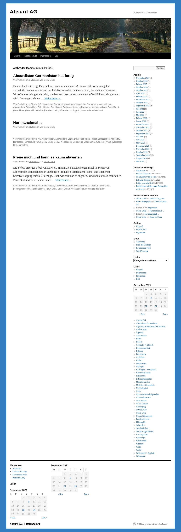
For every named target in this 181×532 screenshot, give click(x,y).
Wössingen (117, 142)
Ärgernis (139, 332)
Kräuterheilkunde (143, 372)
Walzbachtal (89, 142)
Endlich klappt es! (143, 174)
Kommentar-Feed (143, 248)
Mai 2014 (140, 161)
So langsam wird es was (146, 177)
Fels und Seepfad (143, 180)
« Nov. (142, 314)
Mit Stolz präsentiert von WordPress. (152, 524)
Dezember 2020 (142, 146)
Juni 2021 (140, 140)
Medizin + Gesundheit (145, 385)
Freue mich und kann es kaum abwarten (47, 157)
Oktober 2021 (142, 130)
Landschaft (30, 142)
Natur (38, 142)
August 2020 (141, 158)
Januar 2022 (141, 121)
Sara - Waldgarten (143, 201)
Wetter (139, 450)
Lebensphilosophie (81, 107)
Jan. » (165, 314)
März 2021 (140, 143)
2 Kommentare (21, 145)
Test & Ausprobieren (144, 431)
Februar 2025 (141, 84)
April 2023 (140, 93)
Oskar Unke (49, 80)
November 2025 (143, 78)
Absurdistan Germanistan (53, 104)
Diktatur (45, 107)
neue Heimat (141, 400)
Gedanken (67, 107)
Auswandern (19, 107)
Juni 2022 (140, 112)
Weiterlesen (52, 98)
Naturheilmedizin (143, 397)
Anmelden (140, 242)
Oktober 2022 (142, 102)
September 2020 (143, 155)
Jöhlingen (140, 366)
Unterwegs (78, 142)
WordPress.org (142, 251)
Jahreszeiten (104, 139)
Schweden (140, 425)
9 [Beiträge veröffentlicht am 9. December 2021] (151, 298)
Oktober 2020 (142, 152)
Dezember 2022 (142, 99)
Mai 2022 (140, 115)
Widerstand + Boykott (69, 110)
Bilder (70, 139)
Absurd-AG (23, 11)
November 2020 (143, 149)
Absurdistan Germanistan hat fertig (43, 76)
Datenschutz (30, 56)
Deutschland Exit (33, 107)
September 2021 (143, 133)
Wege (108, 142)
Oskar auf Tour (156, 217)
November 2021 (143, 127)
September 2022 (143, 106)
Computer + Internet (144, 345)
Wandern (100, 142)
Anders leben (105, 104)
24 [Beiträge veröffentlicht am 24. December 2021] (156, 306)
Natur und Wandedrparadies (147, 394)
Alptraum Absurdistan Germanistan (82, 104)
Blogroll (17, 56)
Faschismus (55, 107)
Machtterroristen (99, 107)
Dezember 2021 (142, 124)
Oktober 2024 (142, 87)
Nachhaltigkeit (38, 189)
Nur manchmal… (27, 122)
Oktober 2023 (142, 90)
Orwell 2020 (113, 107)
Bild (57, 56)
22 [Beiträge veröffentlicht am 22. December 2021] (146, 306)
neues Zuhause (142, 403)
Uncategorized (142, 434)
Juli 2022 (140, 109)
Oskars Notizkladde (34, 110)
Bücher (139, 342)
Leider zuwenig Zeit (144, 183)
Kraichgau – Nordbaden (146, 369)
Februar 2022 (141, 118)
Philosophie (141, 422)
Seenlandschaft (142, 428)
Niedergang (141, 406)
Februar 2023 (141, 96)
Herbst (94, 139)
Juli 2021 (140, 136)
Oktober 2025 (142, 81)
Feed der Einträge (143, 245)
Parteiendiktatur (51, 110)
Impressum (45, 56)
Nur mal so (140, 170)
